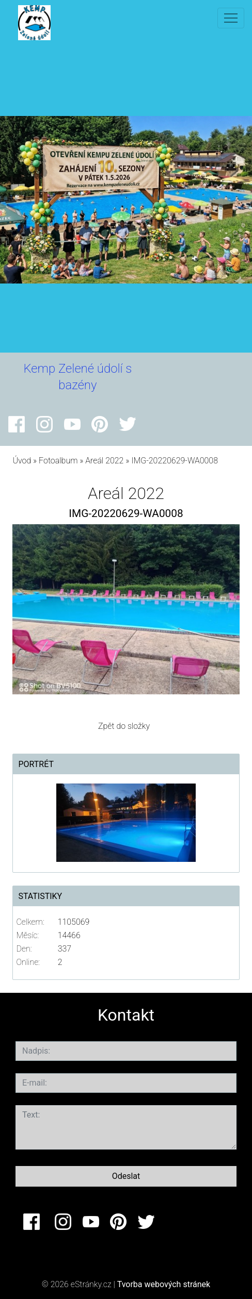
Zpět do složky (124, 726)
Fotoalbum (58, 460)
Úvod (21, 460)
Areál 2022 (104, 460)
